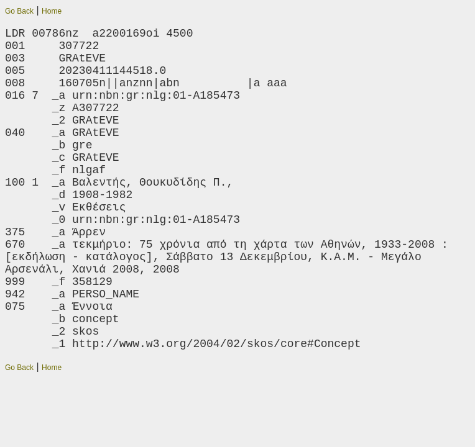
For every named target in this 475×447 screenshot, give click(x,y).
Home (52, 11)
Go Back (19, 11)
